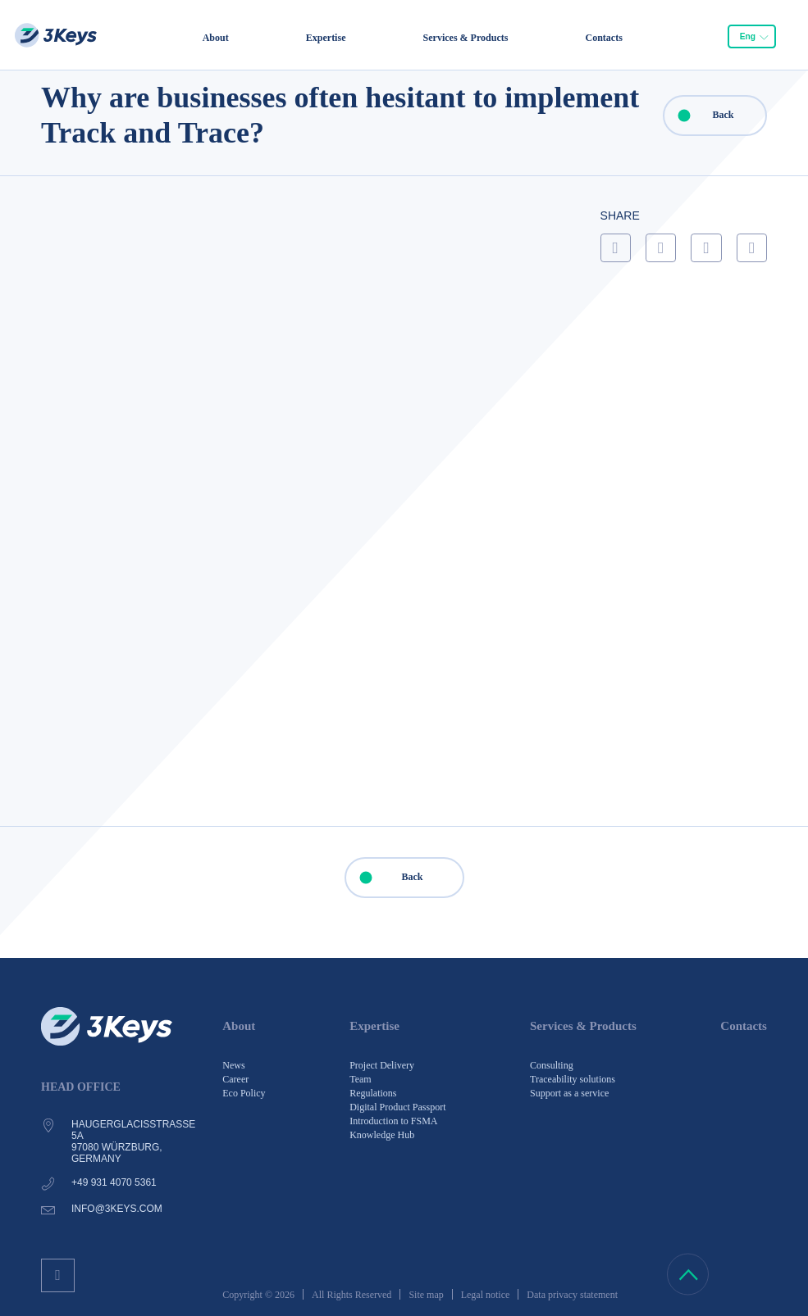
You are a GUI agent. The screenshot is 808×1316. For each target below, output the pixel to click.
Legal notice (485, 1294)
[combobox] (751, 36)
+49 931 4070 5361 (114, 1182)
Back (699, 115)
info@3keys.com (116, 1208)
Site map (426, 1294)
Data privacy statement (572, 1294)
